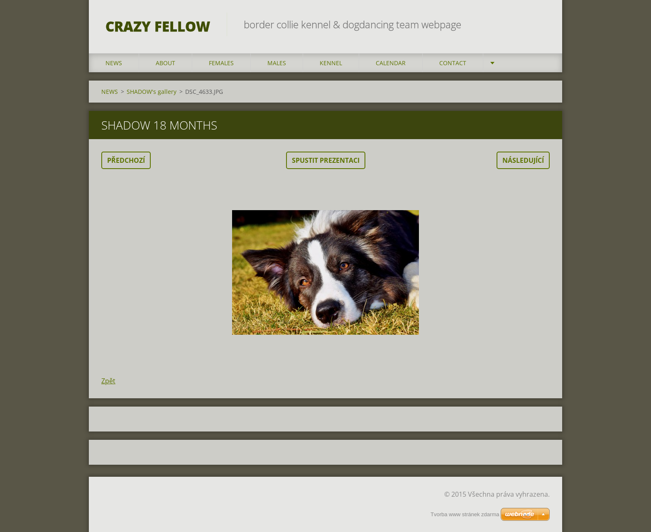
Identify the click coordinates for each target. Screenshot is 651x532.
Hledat (541, 24)
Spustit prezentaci (326, 160)
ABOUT (165, 63)
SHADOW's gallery (151, 92)
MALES (276, 63)
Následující (523, 160)
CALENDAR (391, 63)
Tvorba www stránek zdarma (465, 514)
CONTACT (452, 63)
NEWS (113, 63)
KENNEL (331, 63)
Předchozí (126, 160)
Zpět (108, 380)
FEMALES (221, 63)
